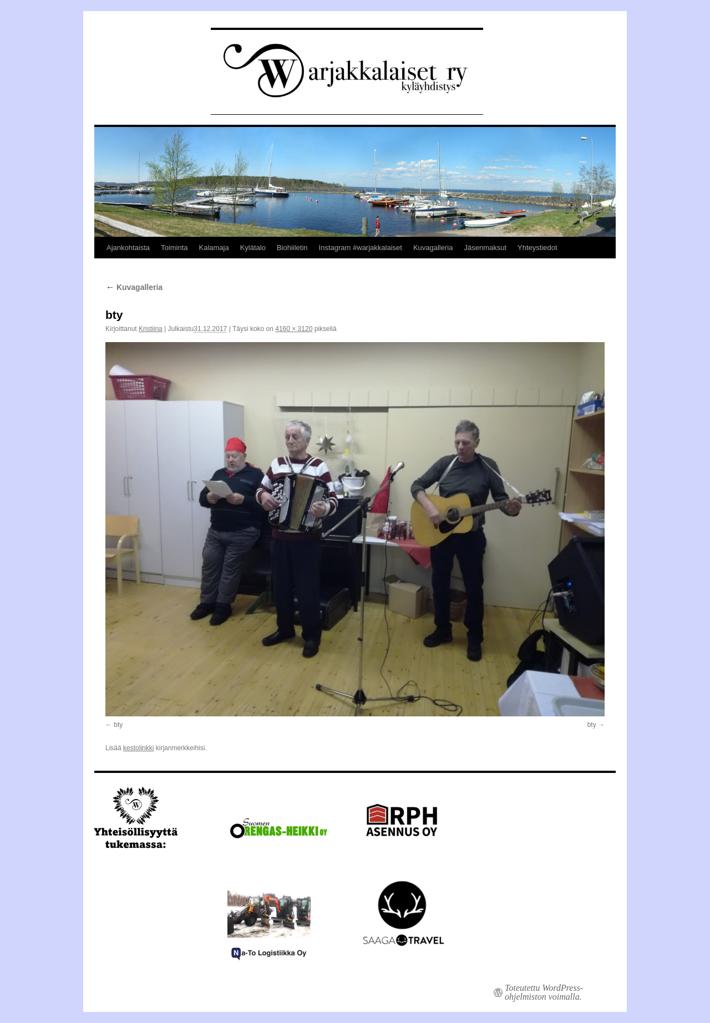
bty (118, 725)
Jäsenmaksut (485, 247)
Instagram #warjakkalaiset (360, 247)
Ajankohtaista (128, 247)
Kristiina (151, 329)
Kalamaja (214, 247)
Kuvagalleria (433, 247)
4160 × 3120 (293, 329)
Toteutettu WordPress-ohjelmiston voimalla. (544, 992)
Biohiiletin (292, 247)
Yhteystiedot (537, 247)
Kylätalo (253, 247)
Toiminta (174, 247)
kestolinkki (138, 748)
